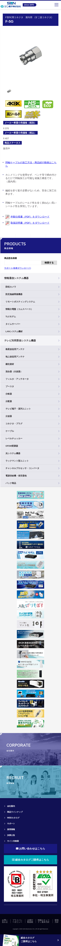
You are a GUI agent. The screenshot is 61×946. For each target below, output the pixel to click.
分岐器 (9, 394)
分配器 (9, 401)
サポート (11, 823)
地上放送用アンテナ (15, 356)
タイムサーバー (13, 324)
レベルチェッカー (14, 438)
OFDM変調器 (12, 446)
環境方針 (57, 921)
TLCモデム (11, 316)
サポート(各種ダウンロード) (17, 268)
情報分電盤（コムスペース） (19, 309)
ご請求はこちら (29, 941)
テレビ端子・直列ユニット (18, 409)
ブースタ (10, 386)
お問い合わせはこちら (30, 848)
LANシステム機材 (14, 331)
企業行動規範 (30, 921)
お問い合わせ (5, 921)
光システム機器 (13, 453)
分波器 (9, 416)
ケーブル (10, 431)
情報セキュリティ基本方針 (43, 921)
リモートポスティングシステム (20, 301)
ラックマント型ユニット (17, 461)
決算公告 (11, 835)
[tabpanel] (31, 56)
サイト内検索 (13, 841)
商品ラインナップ (15, 812)
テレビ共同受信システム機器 (20, 340)
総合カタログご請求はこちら (30, 859)
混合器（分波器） (14, 371)
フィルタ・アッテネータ (17, 379)
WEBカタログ (13, 818)
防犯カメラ (11, 287)
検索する (49, 262)
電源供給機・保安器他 (16, 475)
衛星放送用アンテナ (15, 349)
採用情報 (11, 829)
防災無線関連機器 (14, 294)
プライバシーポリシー (17, 921)
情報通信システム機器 (16, 278)
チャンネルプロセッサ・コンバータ (22, 468)
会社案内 (11, 806)
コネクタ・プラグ (14, 423)
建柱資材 (10, 364)
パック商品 (11, 483)
